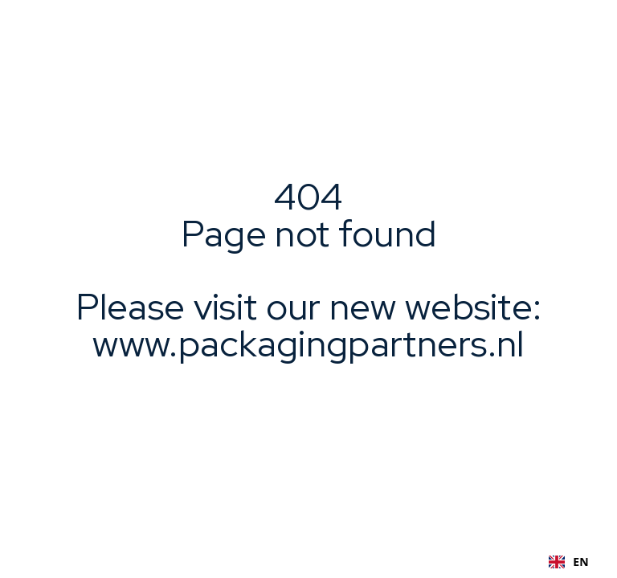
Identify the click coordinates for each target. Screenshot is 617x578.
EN (569, 561)
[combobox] (569, 562)
